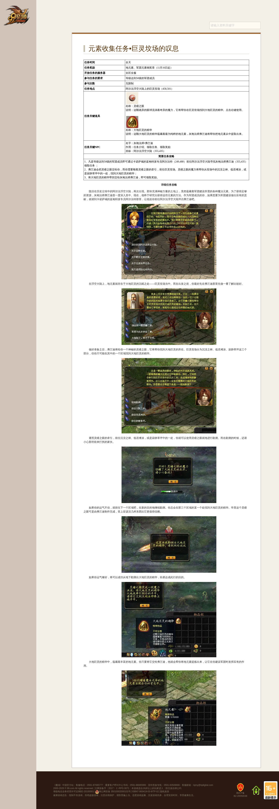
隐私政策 (164, 791)
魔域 (57, 785)
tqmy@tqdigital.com (203, 785)
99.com (70, 788)
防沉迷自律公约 (173, 788)
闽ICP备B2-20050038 (240, 791)
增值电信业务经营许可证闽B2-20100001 (73, 791)
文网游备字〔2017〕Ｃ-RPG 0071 (112, 788)
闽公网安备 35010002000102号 (113, 792)
